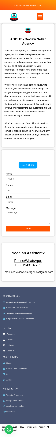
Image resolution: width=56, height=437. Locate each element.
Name (9, 173)
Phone (9, 185)
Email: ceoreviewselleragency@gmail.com (28, 272)
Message (11, 208)
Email (9, 196)
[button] (40, 16)
